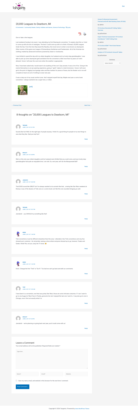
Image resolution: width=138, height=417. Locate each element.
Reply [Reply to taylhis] (86, 139)
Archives (112, 62)
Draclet (25, 152)
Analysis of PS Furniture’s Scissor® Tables (111, 54)
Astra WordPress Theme (82, 408)
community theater (31, 27)
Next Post (88, 105)
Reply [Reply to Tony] (86, 303)
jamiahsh (25, 180)
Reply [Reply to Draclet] (86, 166)
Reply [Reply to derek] (86, 248)
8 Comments (20, 27)
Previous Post (17, 105)
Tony (24, 287)
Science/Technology (62, 27)
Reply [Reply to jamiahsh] (86, 194)
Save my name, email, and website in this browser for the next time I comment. (43, 383)
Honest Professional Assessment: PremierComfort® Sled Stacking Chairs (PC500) (110, 21)
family (40, 27)
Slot (124, 6)
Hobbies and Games (48, 27)
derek (24, 232)
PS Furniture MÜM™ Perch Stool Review (110, 48)
